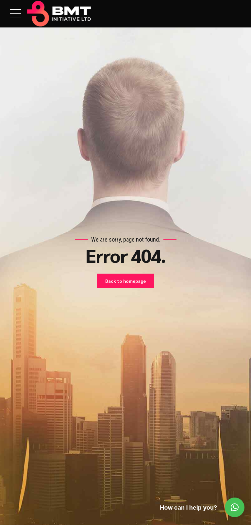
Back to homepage (125, 281)
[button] (234, 507)
